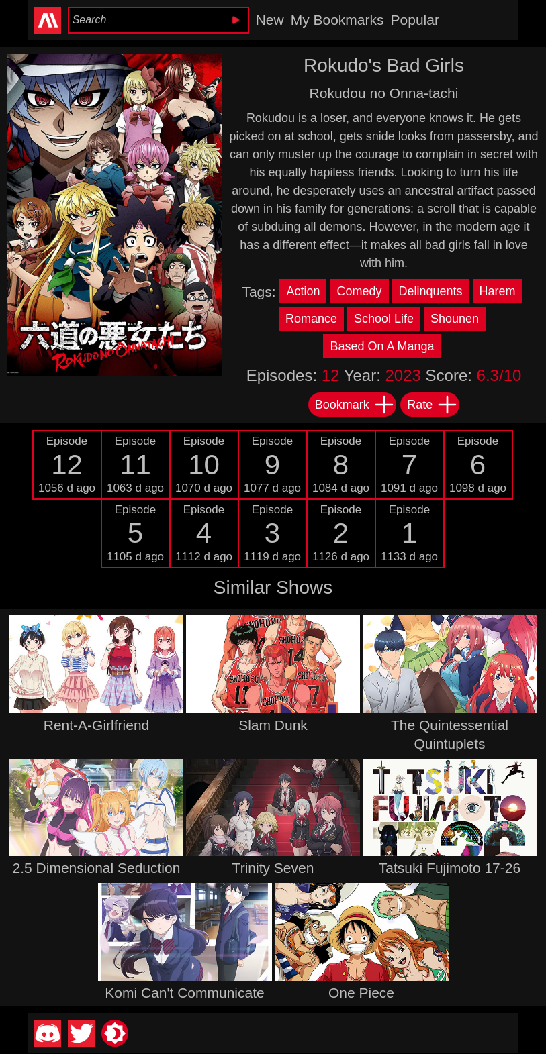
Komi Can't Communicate (184, 992)
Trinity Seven (273, 868)
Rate (432, 404)
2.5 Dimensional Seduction (97, 868)
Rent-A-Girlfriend (97, 725)
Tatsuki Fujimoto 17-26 (449, 868)
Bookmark (355, 404)
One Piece (361, 992)
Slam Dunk (273, 725)
